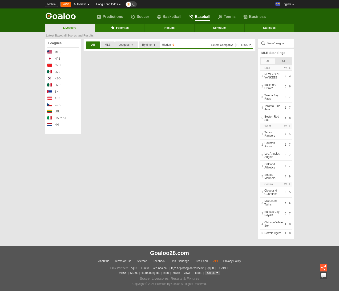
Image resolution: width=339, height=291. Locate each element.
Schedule (219, 27)
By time (149, 45)
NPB (54, 58)
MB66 (122, 273)
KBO (54, 78)
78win (176, 273)
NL (284, 61)
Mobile (51, 4)
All (93, 44)
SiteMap (142, 261)
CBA (54, 105)
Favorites (119, 27)
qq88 (134, 268)
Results (169, 27)
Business (254, 17)
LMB (54, 72)
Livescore (69, 27)
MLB (54, 52)
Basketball (169, 17)
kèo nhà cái (160, 268)
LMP (54, 85)
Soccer (140, 17)
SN (53, 91)
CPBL (54, 65)
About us (103, 261)
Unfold (211, 273)
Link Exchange (180, 261)
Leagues (55, 43)
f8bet (198, 273)
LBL (53, 111)
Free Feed (201, 261)
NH (53, 124)
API (215, 261)
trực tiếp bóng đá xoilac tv (187, 268)
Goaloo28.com (169, 253)
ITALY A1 (56, 118)
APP (66, 4)
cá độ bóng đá (150, 273)
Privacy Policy (232, 261)
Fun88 (145, 268)
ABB (53, 98)
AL (268, 61)
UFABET (223, 268)
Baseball (199, 17)
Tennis (226, 17)
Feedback (159, 261)
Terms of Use (123, 261)
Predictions (110, 17)
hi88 (166, 273)
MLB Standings (273, 53)
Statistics (269, 27)
